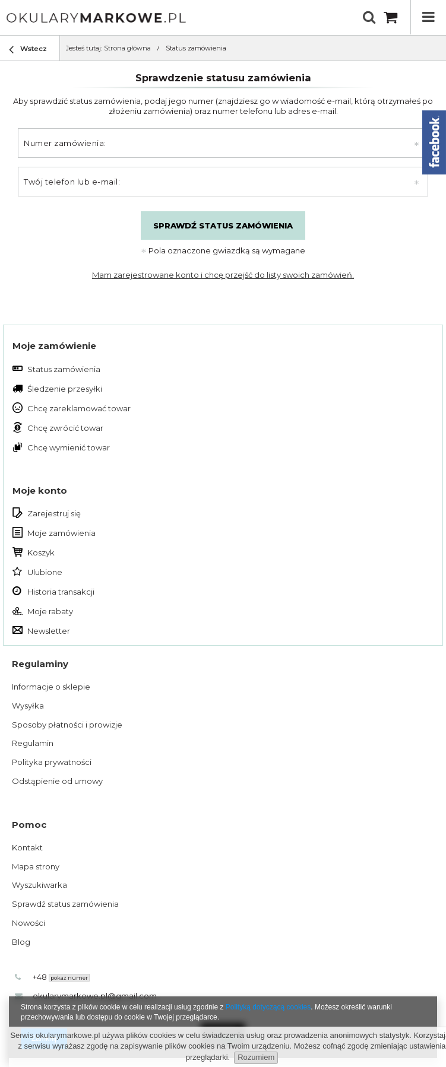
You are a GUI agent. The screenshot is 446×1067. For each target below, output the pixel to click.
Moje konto (39, 490)
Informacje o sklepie (51, 686)
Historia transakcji (60, 591)
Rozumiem (256, 1057)
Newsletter (48, 631)
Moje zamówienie (54, 345)
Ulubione (44, 572)
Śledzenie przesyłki (64, 388)
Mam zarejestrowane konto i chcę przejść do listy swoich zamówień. (223, 275)
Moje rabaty (50, 611)
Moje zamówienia (61, 533)
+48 (61, 977)
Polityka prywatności (51, 762)
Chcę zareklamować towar (79, 408)
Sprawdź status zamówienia (223, 225)
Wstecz (28, 50)
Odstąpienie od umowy (57, 781)
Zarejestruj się (54, 513)
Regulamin (32, 743)
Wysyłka (28, 705)
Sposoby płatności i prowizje (67, 724)
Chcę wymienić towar (68, 447)
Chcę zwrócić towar (65, 428)
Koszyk (41, 552)
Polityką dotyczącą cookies (268, 1007)
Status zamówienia (63, 369)
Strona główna (127, 48)
